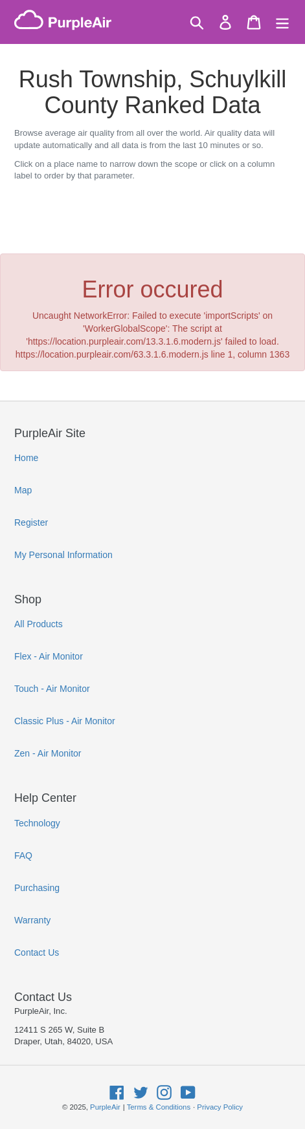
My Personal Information (63, 555)
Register (31, 522)
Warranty (32, 920)
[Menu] (282, 22)
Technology (37, 823)
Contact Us (36, 952)
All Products (38, 624)
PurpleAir (105, 1107)
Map (23, 490)
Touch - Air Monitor (52, 688)
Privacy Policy (220, 1107)
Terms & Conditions (158, 1107)
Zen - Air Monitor (47, 753)
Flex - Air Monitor (48, 656)
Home (26, 458)
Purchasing (37, 888)
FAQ (23, 855)
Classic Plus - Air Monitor (64, 721)
